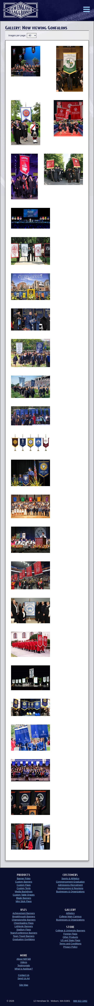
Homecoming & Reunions (70, 888)
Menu (86, 9)
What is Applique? (24, 968)
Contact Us (23, 975)
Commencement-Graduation (70, 881)
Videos (23, 962)
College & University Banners (70, 930)
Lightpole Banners (23, 926)
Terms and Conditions (70, 943)
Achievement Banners (24, 913)
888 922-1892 (80, 1001)
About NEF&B (24, 959)
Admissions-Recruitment (70, 885)
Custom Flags (24, 885)
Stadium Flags (23, 929)
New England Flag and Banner (20, 10)
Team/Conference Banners (23, 933)
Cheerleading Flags (23, 923)
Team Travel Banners (23, 936)
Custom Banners (23, 881)
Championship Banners (24, 919)
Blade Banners (23, 898)
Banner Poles (24, 878)
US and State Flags (70, 940)
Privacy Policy (70, 947)
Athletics (70, 913)
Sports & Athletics (70, 878)
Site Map (23, 985)
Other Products (70, 937)
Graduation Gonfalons (24, 939)
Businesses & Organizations (70, 891)
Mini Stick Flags (24, 901)
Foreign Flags (70, 934)
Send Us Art (24, 978)
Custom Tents (24, 888)
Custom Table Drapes (23, 894)
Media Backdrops (23, 891)
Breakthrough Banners (23, 916)
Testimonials (23, 965)
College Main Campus (70, 916)
